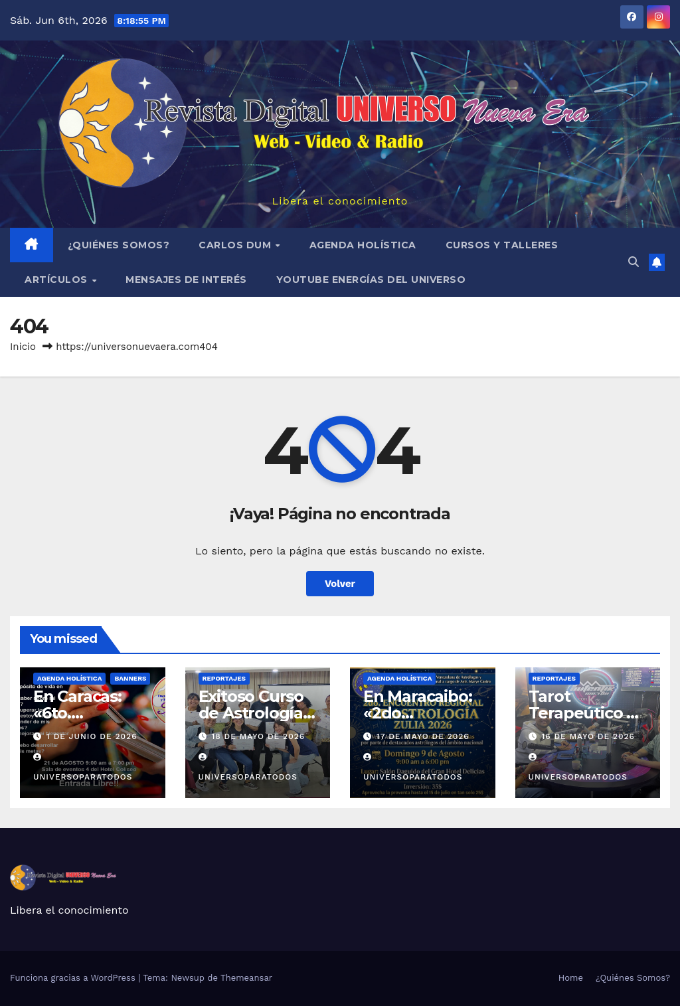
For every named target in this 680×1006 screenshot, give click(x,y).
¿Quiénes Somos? (119, 245)
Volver (340, 584)
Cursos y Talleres (502, 245)
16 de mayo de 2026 (588, 736)
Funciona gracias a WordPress (74, 978)
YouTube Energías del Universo (371, 280)
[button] (633, 262)
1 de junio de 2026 (91, 736)
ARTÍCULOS (57, 280)
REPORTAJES (224, 678)
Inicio (23, 347)
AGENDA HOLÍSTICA (362, 245)
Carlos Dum (236, 245)
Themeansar (246, 978)
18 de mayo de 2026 (258, 736)
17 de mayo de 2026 (423, 736)
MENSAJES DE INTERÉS (186, 280)
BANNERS (130, 678)
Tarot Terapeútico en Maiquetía (588, 713)
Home (570, 978)
